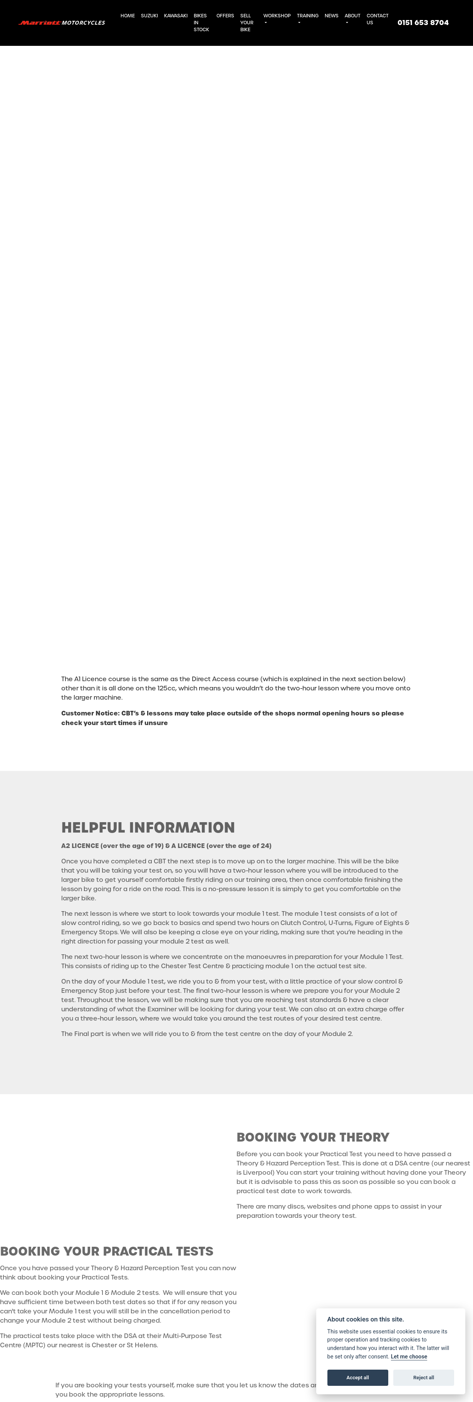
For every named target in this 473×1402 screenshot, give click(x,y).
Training (308, 16)
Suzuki (149, 16)
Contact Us (378, 19)
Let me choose (409, 1356)
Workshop (277, 16)
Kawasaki (176, 16)
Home (128, 16)
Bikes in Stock (201, 23)
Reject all (423, 1377)
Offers (225, 16)
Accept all (358, 1377)
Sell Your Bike (246, 23)
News (332, 16)
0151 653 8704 (423, 22)
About (353, 16)
